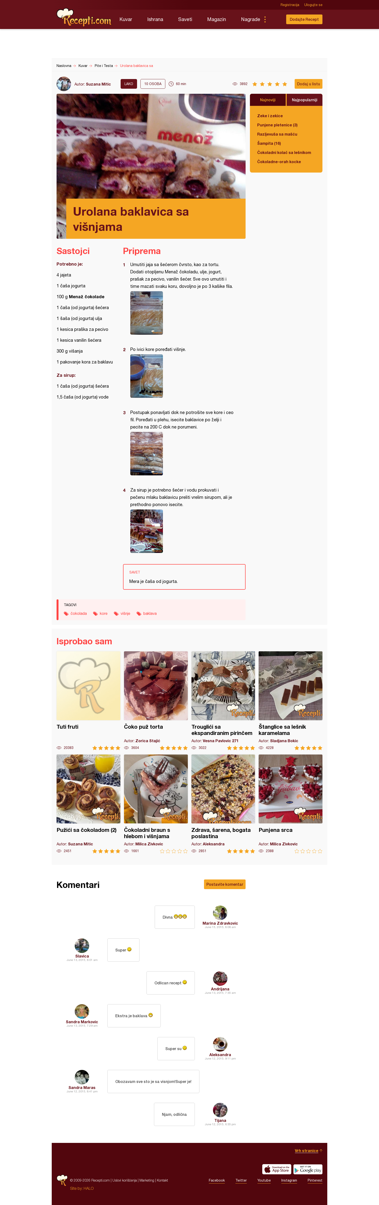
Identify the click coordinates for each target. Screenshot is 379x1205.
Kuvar (125, 19)
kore (104, 613)
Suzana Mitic (98, 84)
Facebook (217, 1180)
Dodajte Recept (304, 19)
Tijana (220, 1120)
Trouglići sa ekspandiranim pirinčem (223, 700)
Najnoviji (268, 99)
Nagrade (250, 19)
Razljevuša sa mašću (277, 134)
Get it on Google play (307, 1169)
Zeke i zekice (270, 115)
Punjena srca (290, 804)
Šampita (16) (269, 143)
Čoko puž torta (156, 700)
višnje (125, 613)
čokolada (79, 613)
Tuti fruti (88, 700)
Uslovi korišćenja (124, 1180)
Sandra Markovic (82, 1021)
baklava (150, 613)
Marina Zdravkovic (220, 923)
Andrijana (220, 989)
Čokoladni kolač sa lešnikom (284, 152)
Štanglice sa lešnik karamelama (290, 700)
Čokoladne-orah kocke (279, 161)
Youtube (264, 1180)
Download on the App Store (276, 1169)
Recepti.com (84, 17)
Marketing (146, 1180)
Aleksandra (220, 1054)
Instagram (289, 1180)
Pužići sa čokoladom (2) (88, 804)
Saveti (185, 19)
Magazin (216, 19)
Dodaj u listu (308, 83)
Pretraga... (274, 19)
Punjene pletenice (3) (277, 125)
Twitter (241, 1180)
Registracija (290, 5)
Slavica (82, 956)
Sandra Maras (81, 1087)
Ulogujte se (313, 5)
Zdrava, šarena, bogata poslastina (223, 804)
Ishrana (155, 19)
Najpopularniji (304, 99)
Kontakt (162, 1180)
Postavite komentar (224, 884)
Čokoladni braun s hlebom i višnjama (156, 804)
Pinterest (315, 1180)
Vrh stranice (306, 1150)
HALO (89, 1188)
